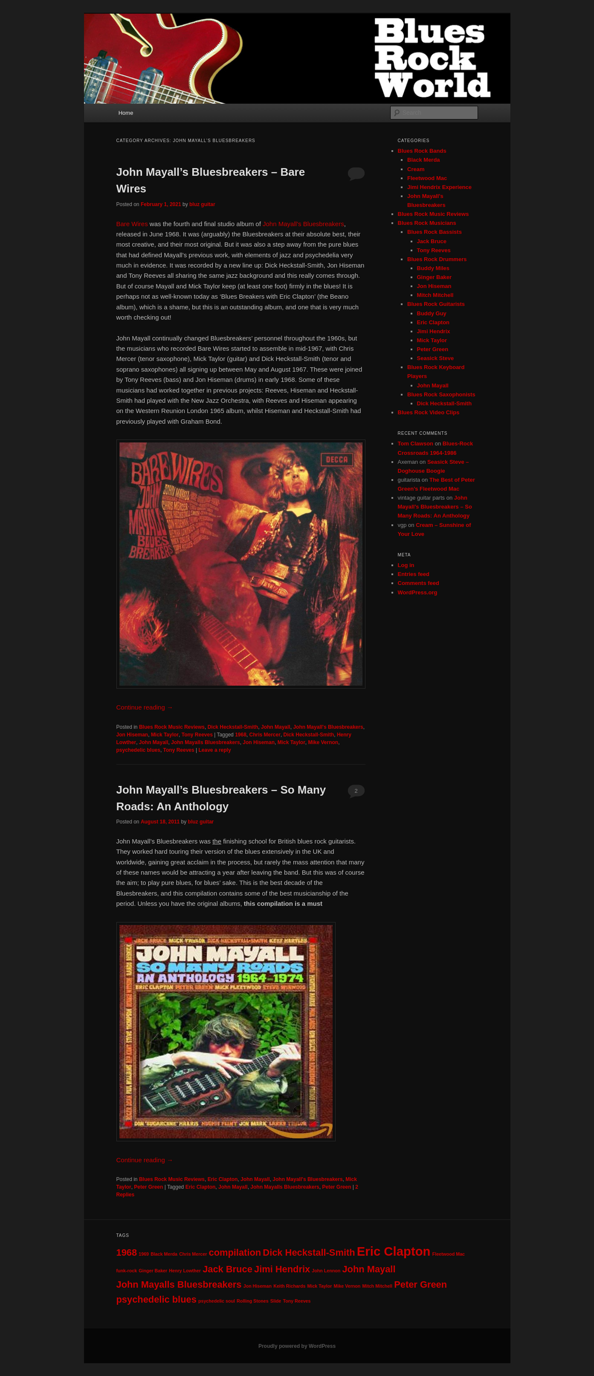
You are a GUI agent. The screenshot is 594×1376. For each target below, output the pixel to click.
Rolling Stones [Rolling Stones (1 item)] (253, 1300)
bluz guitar (202, 204)
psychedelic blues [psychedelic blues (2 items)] (156, 1299)
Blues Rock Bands (422, 151)
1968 (240, 735)
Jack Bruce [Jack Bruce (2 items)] (227, 1269)
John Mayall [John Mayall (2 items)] (368, 1269)
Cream (415, 169)
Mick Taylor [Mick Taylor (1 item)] (319, 1286)
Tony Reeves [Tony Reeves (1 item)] (296, 1300)
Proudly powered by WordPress (297, 1346)
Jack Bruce (431, 241)
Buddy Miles (433, 268)
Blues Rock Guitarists (436, 304)
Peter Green (148, 1187)
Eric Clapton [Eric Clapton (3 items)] (394, 1251)
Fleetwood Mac (427, 178)
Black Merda (423, 160)
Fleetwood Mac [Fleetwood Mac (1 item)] (448, 1254)
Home (126, 113)
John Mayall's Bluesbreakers (328, 727)
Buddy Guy (431, 313)
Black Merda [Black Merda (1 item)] (164, 1254)
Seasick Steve (435, 358)
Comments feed (419, 583)
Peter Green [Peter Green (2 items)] (420, 1284)
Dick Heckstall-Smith (233, 727)
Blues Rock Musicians (427, 223)
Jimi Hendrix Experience (439, 187)
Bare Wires (132, 223)
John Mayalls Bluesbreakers (205, 742)
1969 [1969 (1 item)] (144, 1254)
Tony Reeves (197, 735)
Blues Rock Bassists (434, 232)
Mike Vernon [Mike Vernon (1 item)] (347, 1286)
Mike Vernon (323, 742)
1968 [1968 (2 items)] (126, 1252)
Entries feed (413, 574)
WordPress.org (418, 592)
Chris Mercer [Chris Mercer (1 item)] (193, 1254)
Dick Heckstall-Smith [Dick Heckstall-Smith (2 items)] (309, 1252)
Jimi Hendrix (433, 331)
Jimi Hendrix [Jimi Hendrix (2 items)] (282, 1269)
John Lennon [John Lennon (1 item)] (326, 1270)
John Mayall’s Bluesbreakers (303, 223)
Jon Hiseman (132, 735)
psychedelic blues (138, 750)
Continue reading (144, 707)
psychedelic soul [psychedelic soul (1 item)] (216, 1300)
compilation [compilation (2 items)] (235, 1252)
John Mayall (275, 727)
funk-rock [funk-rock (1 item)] (126, 1270)
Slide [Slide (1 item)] (275, 1300)
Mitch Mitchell (435, 295)
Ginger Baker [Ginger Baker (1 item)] (153, 1270)
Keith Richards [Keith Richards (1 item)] (289, 1286)
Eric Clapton (223, 1179)
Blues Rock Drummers (437, 259)
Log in (406, 565)
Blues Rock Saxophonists (441, 394)
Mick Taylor (165, 735)
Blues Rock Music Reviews (172, 727)
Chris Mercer (265, 735)
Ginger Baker (434, 277)
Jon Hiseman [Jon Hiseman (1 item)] (257, 1286)
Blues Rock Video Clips (429, 412)
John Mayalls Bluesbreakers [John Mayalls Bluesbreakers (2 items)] (179, 1284)
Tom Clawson (416, 443)
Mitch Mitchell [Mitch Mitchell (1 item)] (377, 1286)
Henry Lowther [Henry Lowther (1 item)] (185, 1270)
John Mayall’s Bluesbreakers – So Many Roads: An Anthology (435, 507)
